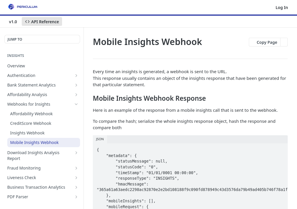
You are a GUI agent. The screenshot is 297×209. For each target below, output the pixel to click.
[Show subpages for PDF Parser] (76, 196)
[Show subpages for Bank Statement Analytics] (76, 85)
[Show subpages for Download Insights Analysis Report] (76, 152)
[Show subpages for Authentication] (76, 75)
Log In (282, 7)
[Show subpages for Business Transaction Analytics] (76, 187)
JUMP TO (15, 39)
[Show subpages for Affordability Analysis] (76, 94)
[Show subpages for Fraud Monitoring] (76, 168)
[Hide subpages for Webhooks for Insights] (76, 104)
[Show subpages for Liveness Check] (76, 177)
